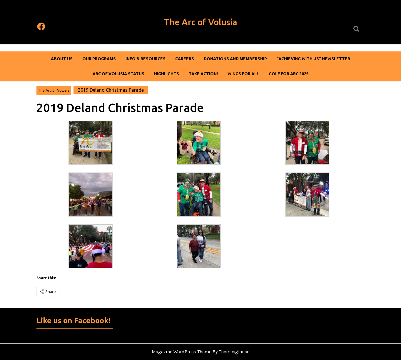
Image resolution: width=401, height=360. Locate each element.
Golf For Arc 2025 (289, 73)
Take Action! (203, 73)
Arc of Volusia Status (118, 73)
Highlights (166, 73)
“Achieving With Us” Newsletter (313, 58)
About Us (62, 58)
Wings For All (243, 73)
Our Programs (99, 58)
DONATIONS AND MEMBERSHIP (235, 58)
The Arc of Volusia (200, 22)
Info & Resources (146, 58)
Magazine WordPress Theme (181, 351)
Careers (184, 58)
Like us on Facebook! (73, 320)
